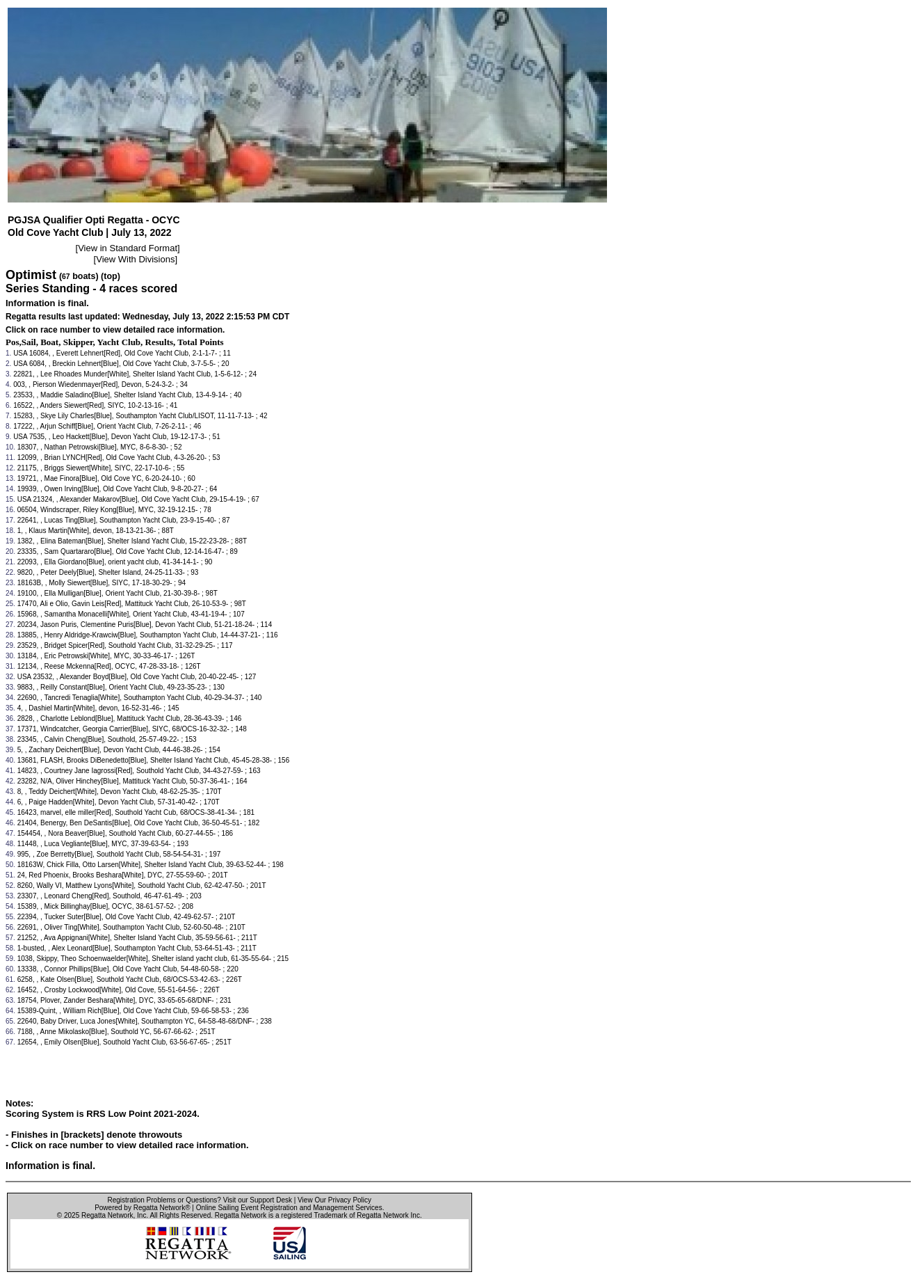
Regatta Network (107, 1215)
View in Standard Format (127, 248)
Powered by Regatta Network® (142, 1208)
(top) (110, 276)
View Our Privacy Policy (334, 1200)
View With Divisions (135, 259)
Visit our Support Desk (257, 1200)
